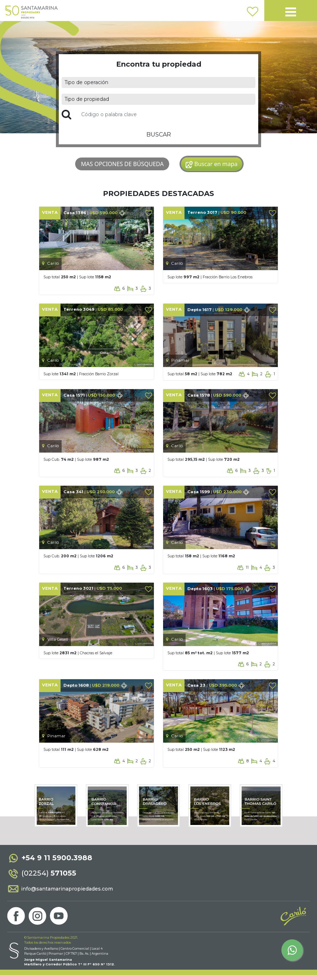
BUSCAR (158, 134)
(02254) (41, 873)
